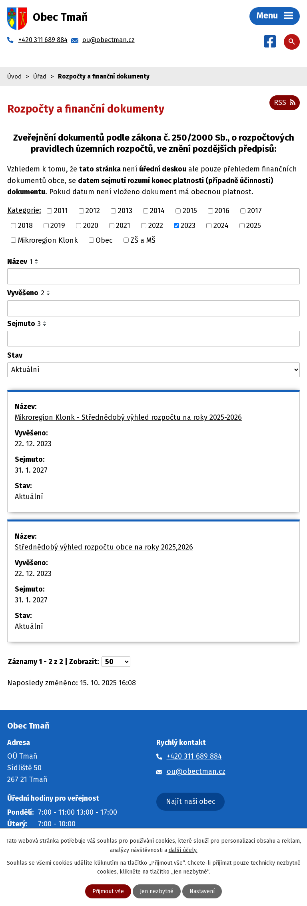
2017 (254, 210)
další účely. (183, 849)
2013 (125, 210)
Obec (104, 240)
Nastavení (202, 891)
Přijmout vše (108, 891)
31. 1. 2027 (31, 470)
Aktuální (29, 496)
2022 (155, 225)
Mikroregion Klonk (48, 240)
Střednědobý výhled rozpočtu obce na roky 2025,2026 (104, 547)
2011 (61, 210)
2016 (222, 210)
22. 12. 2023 (33, 443)
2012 (93, 210)
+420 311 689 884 (194, 756)
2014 (157, 210)
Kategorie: (24, 210)
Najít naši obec (190, 801)
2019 (57, 225)
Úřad (39, 76)
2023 (188, 225)
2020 (90, 225)
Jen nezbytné (156, 891)
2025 (253, 225)
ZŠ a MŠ (143, 240)
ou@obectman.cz (196, 771)
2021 (123, 225)
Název (19, 261)
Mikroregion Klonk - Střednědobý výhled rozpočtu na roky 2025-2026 (128, 417)
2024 (221, 225)
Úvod (14, 76)
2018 (25, 225)
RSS (284, 102)
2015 (190, 210)
